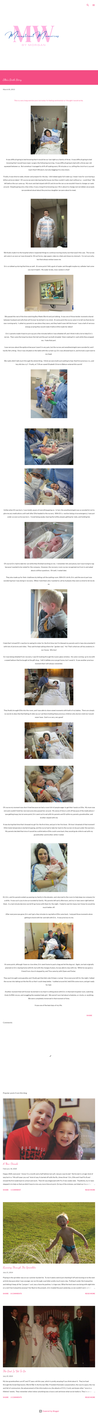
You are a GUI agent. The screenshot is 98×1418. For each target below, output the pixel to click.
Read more (90, 1190)
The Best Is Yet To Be (14, 1371)
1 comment (16, 1190)
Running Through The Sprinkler (19, 1267)
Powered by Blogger (49, 1411)
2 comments (16, 1397)
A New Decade (10, 1163)
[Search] (87, 4)
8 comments (16, 1293)
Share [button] (89, 1015)
